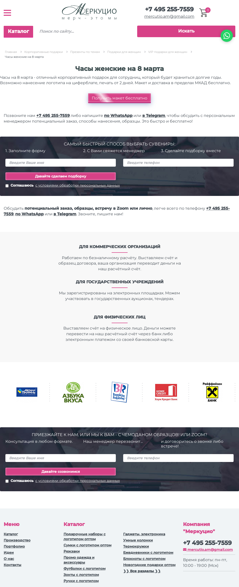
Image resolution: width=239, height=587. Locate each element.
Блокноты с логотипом (144, 558)
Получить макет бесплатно (119, 98)
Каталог (18, 31)
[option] (27, 392)
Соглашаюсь (62, 186)
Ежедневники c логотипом (148, 552)
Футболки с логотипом (85, 568)
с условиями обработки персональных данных (77, 185)
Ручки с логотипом (81, 581)
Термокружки (136, 546)
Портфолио (14, 546)
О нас (9, 558)
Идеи (9, 552)
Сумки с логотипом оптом (87, 545)
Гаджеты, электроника (144, 534)
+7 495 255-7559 (169, 9)
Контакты (12, 565)
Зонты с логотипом (81, 574)
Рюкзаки (72, 551)
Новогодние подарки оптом (149, 565)
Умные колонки (138, 540)
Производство (17, 540)
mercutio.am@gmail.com (169, 16)
